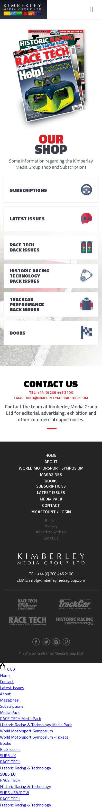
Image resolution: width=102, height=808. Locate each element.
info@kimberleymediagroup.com (57, 397)
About (51, 462)
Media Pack (51, 499)
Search (51, 527)
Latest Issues (51, 492)
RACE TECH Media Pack (20, 718)
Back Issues (10, 749)
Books (51, 481)
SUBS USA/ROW (14, 792)
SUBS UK (8, 755)
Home (51, 455)
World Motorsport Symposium (51, 468)
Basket (51, 520)
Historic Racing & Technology (25, 768)
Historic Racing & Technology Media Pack (36, 725)
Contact (51, 505)
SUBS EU (8, 774)
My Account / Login (51, 512)
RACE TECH (10, 762)
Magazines (51, 474)
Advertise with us (51, 532)
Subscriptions (51, 486)
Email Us (51, 538)
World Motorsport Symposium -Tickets (34, 737)
